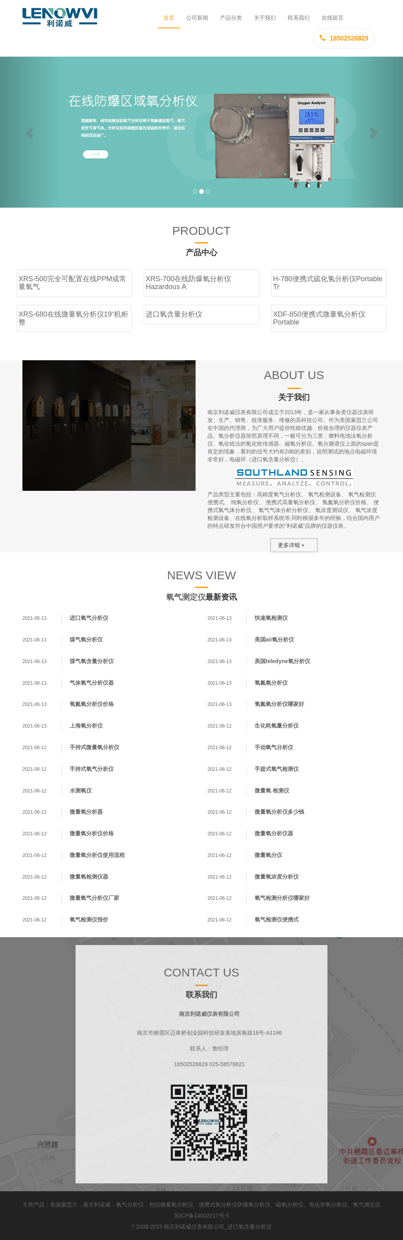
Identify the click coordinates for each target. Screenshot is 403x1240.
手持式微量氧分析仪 (94, 747)
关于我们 (265, 18)
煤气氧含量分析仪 (92, 661)
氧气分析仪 (130, 1204)
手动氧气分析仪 (274, 747)
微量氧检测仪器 (89, 876)
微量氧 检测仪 (272, 790)
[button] (30, 132)
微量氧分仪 (268, 855)
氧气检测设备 (324, 494)
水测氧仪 (81, 790)
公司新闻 (197, 18)
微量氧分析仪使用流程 (97, 855)
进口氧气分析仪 (89, 618)
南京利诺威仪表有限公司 (194, 1226)
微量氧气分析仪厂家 (94, 898)
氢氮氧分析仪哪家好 (279, 704)
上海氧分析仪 (86, 725)
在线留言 (333, 18)
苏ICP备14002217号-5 (201, 1215)
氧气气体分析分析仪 (283, 510)
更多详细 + (291, 545)
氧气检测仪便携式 (277, 919)
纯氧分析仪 (245, 502)
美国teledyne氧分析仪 (282, 661)
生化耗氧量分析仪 (277, 725)
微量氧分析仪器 (274, 833)
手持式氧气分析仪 (92, 769)
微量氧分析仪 (176, 1204)
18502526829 (344, 38)
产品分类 (231, 18)
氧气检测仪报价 (89, 919)
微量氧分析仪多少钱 (279, 812)
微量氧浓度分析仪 (277, 876)
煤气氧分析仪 (86, 639)
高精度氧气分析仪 (279, 494)
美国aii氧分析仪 (274, 639)
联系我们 (299, 18)
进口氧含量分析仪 (249, 1226)
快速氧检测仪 (271, 618)
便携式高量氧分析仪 (290, 502)
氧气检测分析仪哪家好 (282, 898)
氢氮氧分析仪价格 (344, 502)
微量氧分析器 (86, 812)
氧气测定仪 (185, 597)
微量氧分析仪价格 (92, 833)
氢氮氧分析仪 (271, 683)
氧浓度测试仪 (331, 510)
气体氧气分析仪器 (92, 683)
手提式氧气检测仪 (277, 769)
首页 (168, 18)
